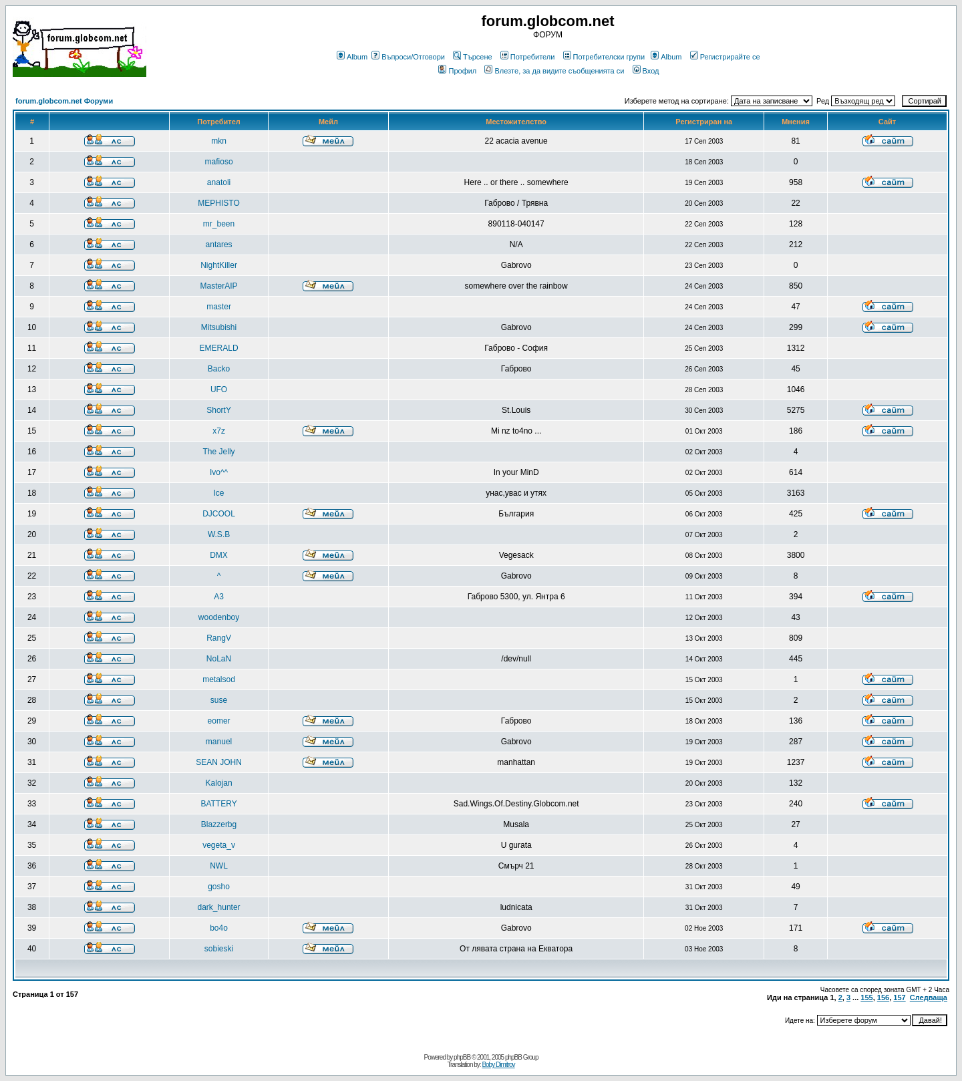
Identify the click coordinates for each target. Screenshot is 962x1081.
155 (866, 997)
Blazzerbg (218, 824)
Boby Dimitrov (498, 1064)
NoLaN (218, 658)
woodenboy (218, 617)
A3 (219, 596)
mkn (218, 141)
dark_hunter (219, 907)
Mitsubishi (218, 327)
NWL (219, 866)
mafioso (219, 161)
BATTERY (218, 803)
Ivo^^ (219, 472)
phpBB (462, 1057)
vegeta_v (218, 845)
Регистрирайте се (725, 57)
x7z (218, 431)
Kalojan (219, 783)
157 (899, 997)
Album (352, 57)
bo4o (219, 928)
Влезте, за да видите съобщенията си (554, 71)
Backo (219, 368)
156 (883, 997)
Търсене (472, 57)
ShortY (218, 410)
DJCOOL (218, 513)
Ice (219, 493)
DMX (219, 555)
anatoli (218, 182)
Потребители (527, 57)
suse (218, 700)
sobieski (218, 948)
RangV (218, 638)
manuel (219, 741)
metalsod (218, 679)
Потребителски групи (604, 57)
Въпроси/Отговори (408, 57)
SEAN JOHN (219, 762)
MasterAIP (219, 286)
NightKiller (218, 265)
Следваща (928, 997)
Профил (457, 71)
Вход (646, 71)
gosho (219, 886)
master (218, 306)
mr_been (218, 223)
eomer (219, 721)
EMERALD (219, 348)
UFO (218, 389)
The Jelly (219, 451)
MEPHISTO (218, 203)
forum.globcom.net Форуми (64, 101)
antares (219, 244)
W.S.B (219, 534)
